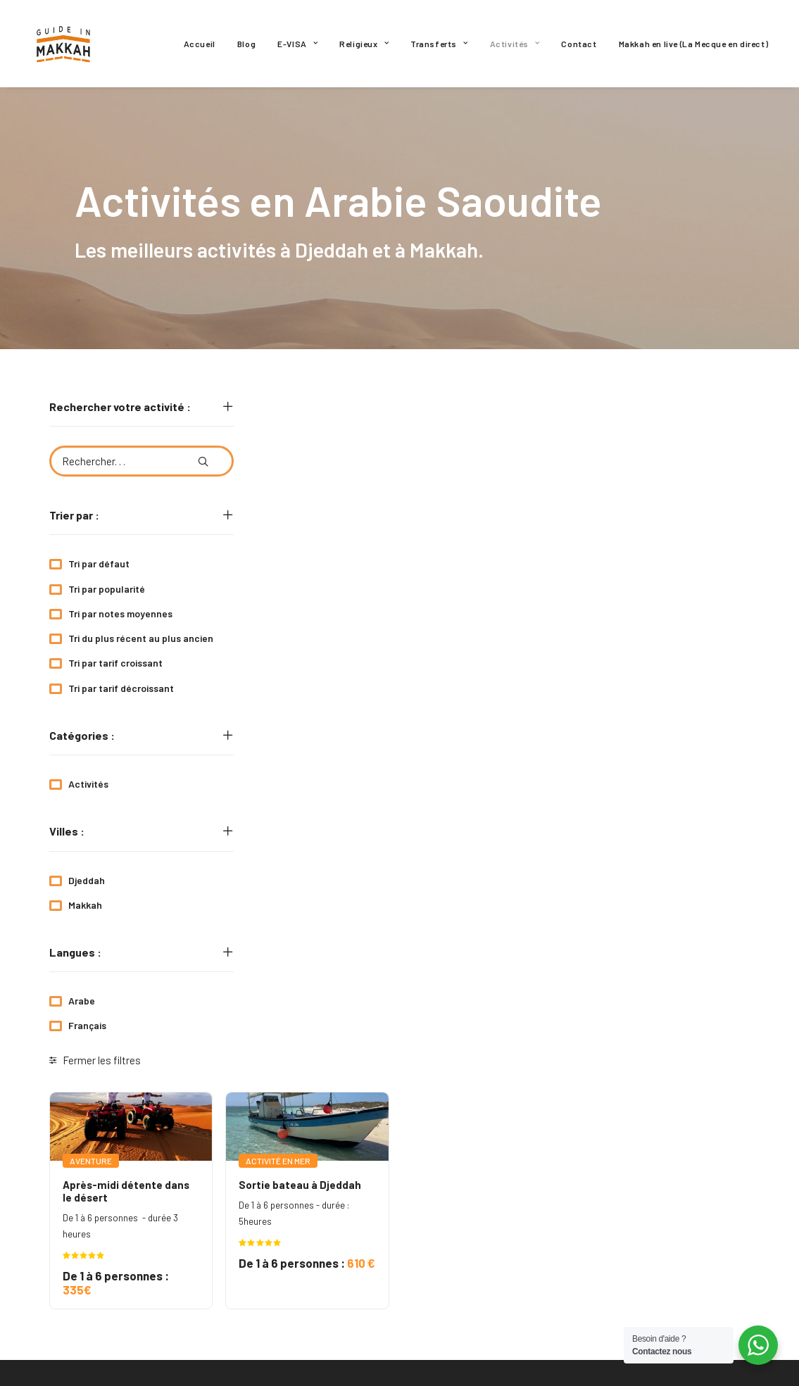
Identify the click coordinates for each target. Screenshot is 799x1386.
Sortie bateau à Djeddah (493, 529)
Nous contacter (461, 1253)
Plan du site (452, 1304)
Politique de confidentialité (488, 1202)
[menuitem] (199, 43)
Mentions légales (464, 1228)
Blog (246, 44)
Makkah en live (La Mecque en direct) (694, 44)
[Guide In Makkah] (63, 43)
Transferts (438, 44)
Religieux (364, 44)
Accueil (199, 44)
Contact (578, 44)
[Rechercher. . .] (141, 461)
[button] (203, 456)
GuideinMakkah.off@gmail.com (120, 1221)
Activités (515, 44)
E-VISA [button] (297, 44)
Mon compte (451, 1278)
